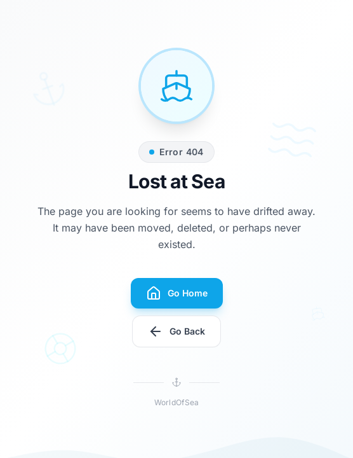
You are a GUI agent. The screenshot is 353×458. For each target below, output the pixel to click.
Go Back (176, 331)
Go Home (177, 293)
